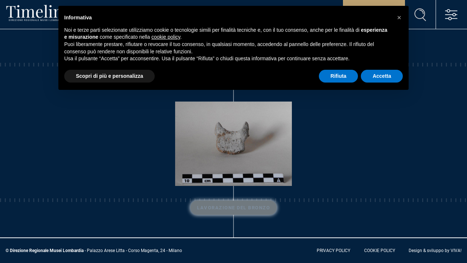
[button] (399, 17)
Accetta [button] (382, 76)
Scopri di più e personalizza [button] (109, 76)
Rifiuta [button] (339, 76)
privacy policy (333, 250)
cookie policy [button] (165, 37)
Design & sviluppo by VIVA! (435, 250)
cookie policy (379, 250)
